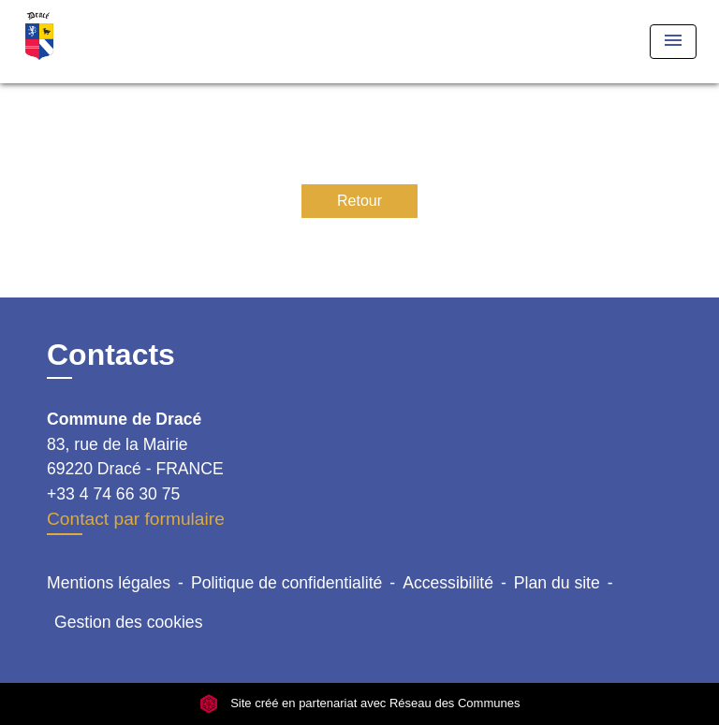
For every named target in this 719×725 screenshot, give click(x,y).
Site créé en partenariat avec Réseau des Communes (360, 703)
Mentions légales (108, 582)
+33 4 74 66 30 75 (113, 494)
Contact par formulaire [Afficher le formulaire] (136, 519)
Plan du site (557, 582)
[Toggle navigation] (673, 41)
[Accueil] (92, 42)
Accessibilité (448, 582)
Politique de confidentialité (286, 582)
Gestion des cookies (128, 622)
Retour (359, 201)
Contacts (111, 354)
